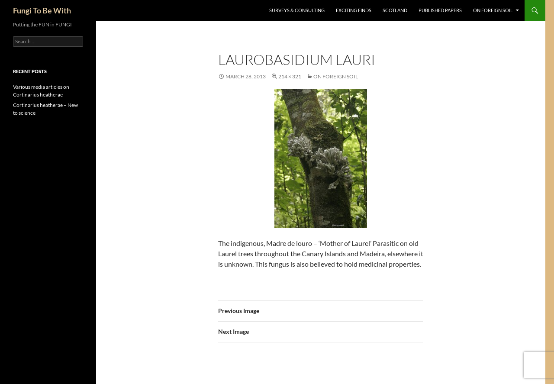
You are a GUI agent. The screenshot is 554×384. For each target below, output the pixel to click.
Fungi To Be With (42, 10)
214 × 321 (289, 76)
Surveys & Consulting (297, 10)
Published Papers (440, 10)
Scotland (395, 10)
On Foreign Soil (493, 10)
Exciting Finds (353, 10)
